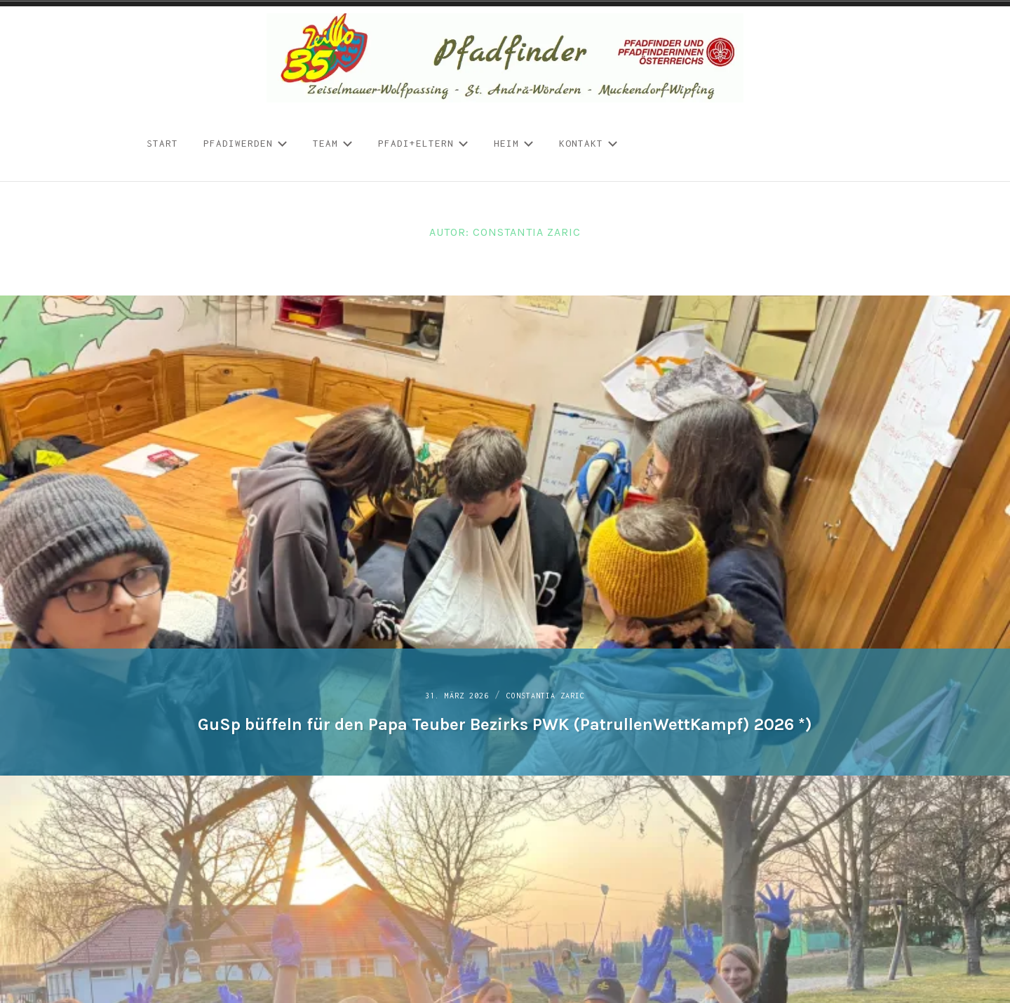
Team (333, 143)
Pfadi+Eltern (423, 143)
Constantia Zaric (554, 685)
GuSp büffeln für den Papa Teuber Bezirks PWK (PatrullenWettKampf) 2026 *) (505, 714)
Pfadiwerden (245, 143)
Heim (514, 143)
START (162, 143)
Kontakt (588, 143)
